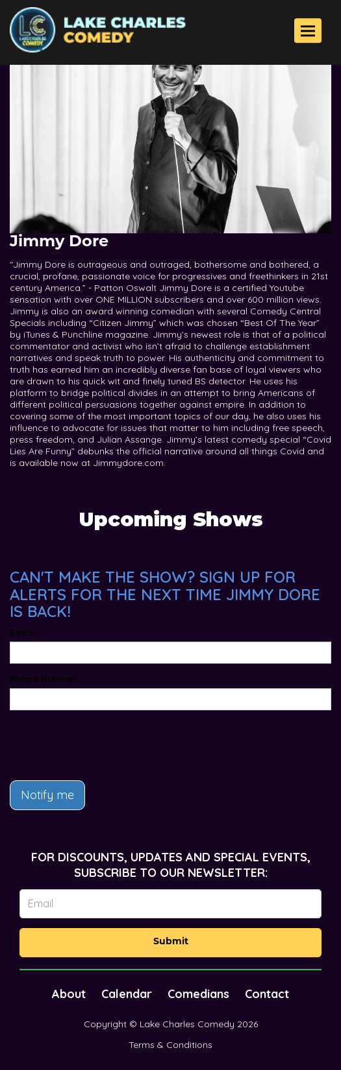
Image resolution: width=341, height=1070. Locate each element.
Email (22, 632)
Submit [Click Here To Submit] (170, 942)
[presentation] (108, 745)
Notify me (47, 794)
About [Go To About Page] (69, 993)
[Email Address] (170, 903)
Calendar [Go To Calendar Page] (126, 993)
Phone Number (44, 679)
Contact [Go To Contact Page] (267, 993)
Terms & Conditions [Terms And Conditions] (170, 1045)
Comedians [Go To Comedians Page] (198, 993)
